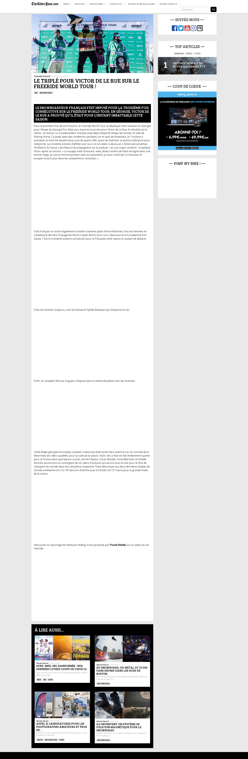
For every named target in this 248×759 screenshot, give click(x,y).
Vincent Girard (42, 76)
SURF (50, 679)
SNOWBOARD (46, 92)
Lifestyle (116, 3)
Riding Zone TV (168, 3)
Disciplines (97, 3)
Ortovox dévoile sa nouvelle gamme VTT (189, 64)
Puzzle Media (117, 545)
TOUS (198, 53)
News (66, 3)
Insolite (79, 3)
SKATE (40, 739)
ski (36, 92)
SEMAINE (179, 53)
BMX (39, 679)
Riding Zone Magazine (141, 3)
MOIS (189, 53)
